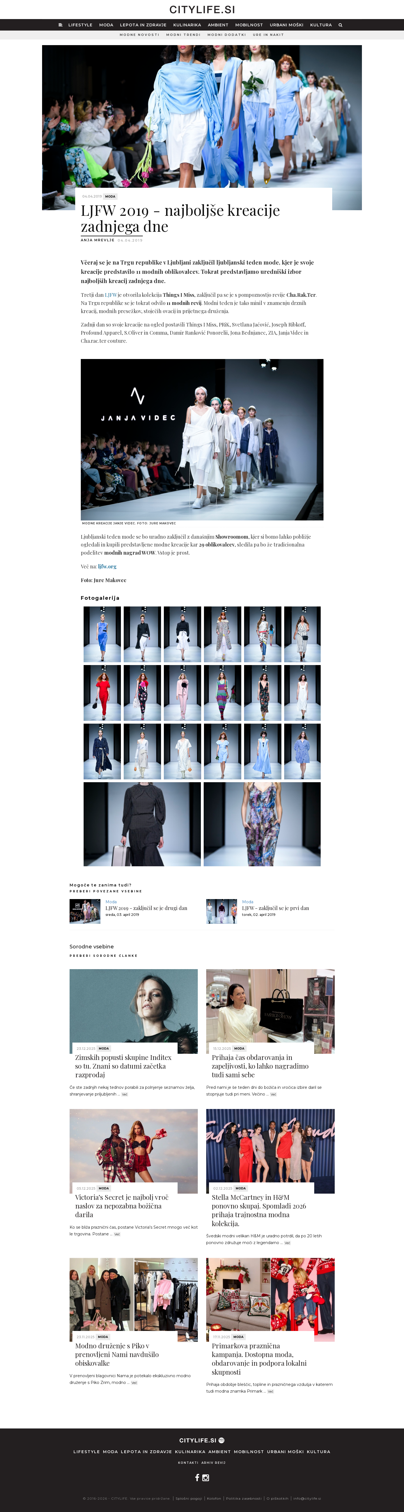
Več (124, 1094)
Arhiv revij (213, 1463)
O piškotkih (278, 1498)
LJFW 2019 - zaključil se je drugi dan (146, 908)
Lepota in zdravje (143, 24)
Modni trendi (183, 35)
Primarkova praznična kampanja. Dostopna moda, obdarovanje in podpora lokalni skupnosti (259, 1358)
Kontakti (188, 1463)
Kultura (321, 24)
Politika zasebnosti (244, 1498)
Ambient (218, 24)
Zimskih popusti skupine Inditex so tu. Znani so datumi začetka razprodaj (123, 1066)
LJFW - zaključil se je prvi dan (275, 908)
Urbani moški (287, 24)
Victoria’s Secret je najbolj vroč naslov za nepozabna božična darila (122, 1206)
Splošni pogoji (189, 1498)
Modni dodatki (227, 35)
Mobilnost (249, 24)
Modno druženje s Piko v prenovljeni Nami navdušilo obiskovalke (117, 1354)
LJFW (111, 294)
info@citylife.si (307, 1498)
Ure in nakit (268, 35)
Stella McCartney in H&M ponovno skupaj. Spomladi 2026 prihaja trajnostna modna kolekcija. (259, 1210)
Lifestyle (80, 24)
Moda (106, 24)
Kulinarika (187, 24)
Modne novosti (140, 35)
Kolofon (214, 1498)
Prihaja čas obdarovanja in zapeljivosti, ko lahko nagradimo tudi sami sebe (260, 1066)
